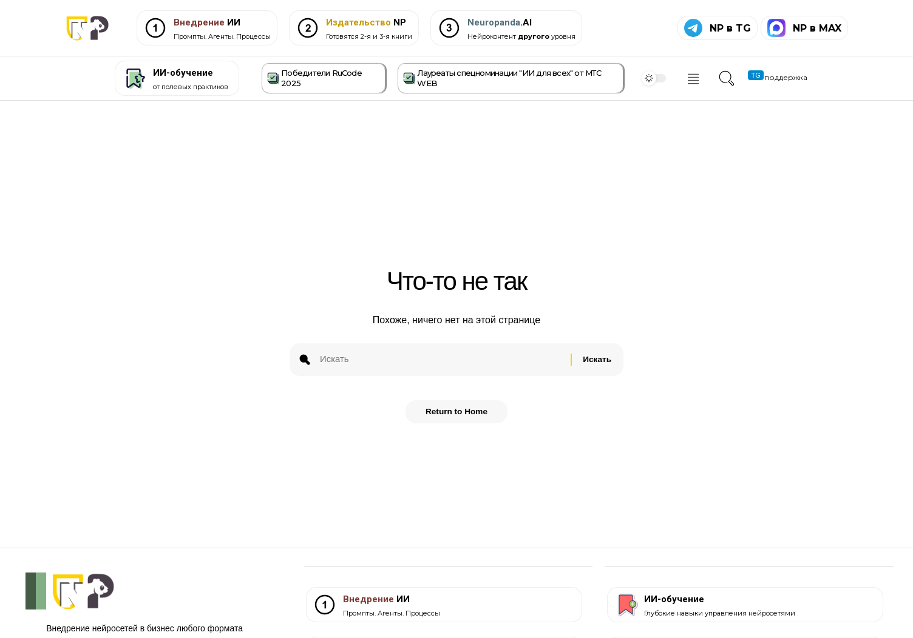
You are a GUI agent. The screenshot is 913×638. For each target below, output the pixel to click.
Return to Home (457, 416)
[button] (725, 78)
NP (366, 22)
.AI (499, 22)
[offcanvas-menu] (693, 79)
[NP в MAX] (776, 28)
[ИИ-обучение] (133, 78)
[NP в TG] (693, 28)
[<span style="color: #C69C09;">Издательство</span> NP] (308, 28)
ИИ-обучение (183, 72)
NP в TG (730, 28)
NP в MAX (817, 28)
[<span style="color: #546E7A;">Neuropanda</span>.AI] (449, 28)
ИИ (207, 22)
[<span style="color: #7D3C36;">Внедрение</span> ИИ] (155, 28)
